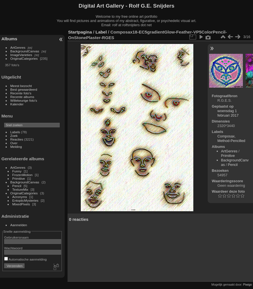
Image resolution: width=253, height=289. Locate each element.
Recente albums (22, 97)
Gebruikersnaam (16, 237)
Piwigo (247, 284)
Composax (226, 136)
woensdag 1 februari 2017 (228, 113)
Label (101, 32)
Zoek (14, 135)
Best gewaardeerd (23, 89)
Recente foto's (21, 93)
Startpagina (80, 32)
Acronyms (19, 197)
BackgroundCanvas (24, 51)
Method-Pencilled (231, 141)
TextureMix (20, 189)
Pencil (16, 186)
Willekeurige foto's (23, 100)
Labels (15, 132)
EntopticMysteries (25, 200)
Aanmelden (18, 225)
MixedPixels (21, 204)
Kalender (17, 104)
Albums (9, 38)
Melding (16, 146)
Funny (17, 171)
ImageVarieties (21, 55)
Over (14, 143)
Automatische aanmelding (25, 259)
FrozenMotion (22, 175)
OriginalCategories (24, 58)
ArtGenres (18, 47)
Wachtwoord (13, 248)
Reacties (16, 139)
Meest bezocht (21, 86)
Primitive (18, 178)
